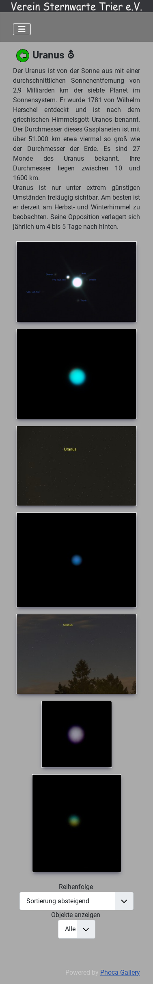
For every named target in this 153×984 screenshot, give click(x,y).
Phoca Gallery (120, 972)
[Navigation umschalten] (22, 29)
